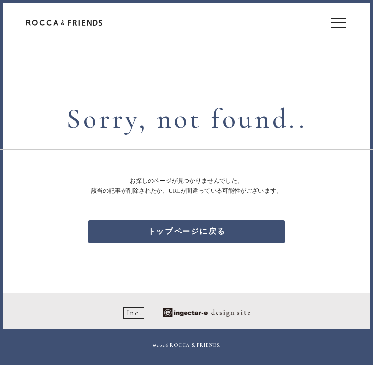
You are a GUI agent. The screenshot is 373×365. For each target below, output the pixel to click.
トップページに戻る (186, 231)
